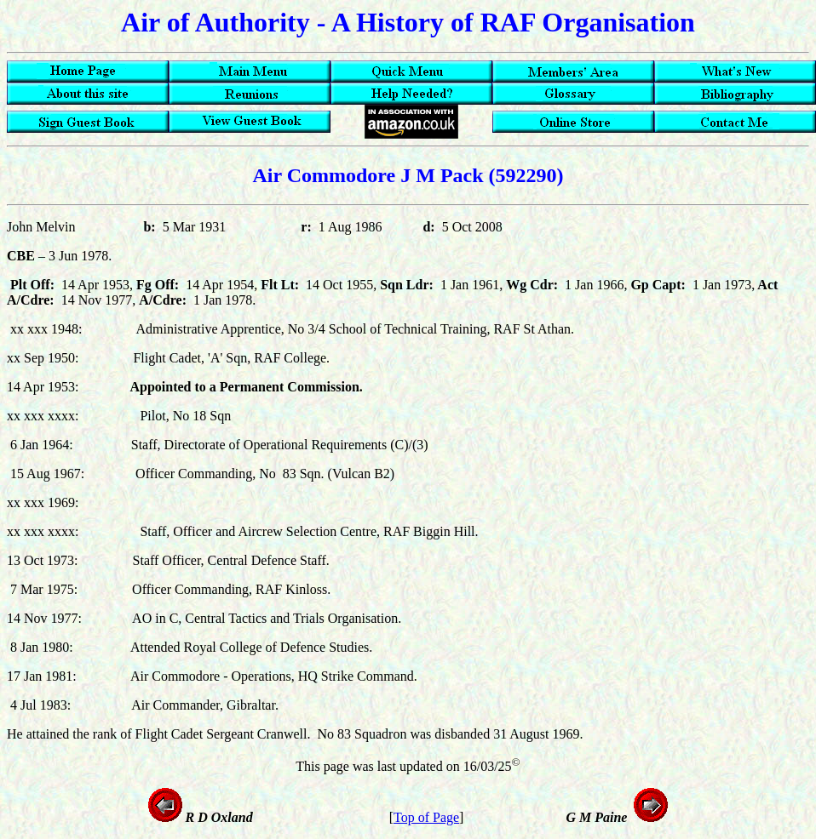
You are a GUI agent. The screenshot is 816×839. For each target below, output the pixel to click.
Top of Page (426, 817)
